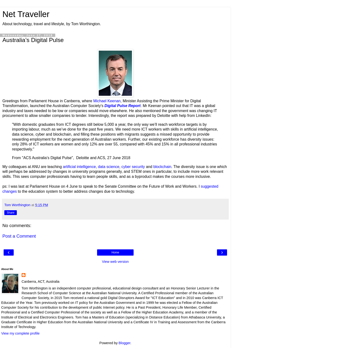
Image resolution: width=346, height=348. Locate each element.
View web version (115, 262)
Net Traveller (25, 14)
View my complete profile (20, 333)
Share (10, 212)
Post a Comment (19, 236)
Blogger (124, 343)
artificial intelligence (79, 167)
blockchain (162, 167)
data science (108, 167)
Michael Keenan (107, 101)
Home (115, 252)
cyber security (133, 167)
